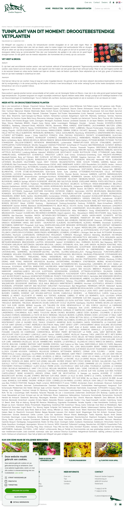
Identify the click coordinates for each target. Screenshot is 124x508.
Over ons (67, 476)
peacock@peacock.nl (104, 496)
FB (110, 2)
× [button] (36, 455)
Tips (65, 479)
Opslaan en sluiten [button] (20, 491)
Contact (67, 484)
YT (120, 504)
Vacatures (67, 481)
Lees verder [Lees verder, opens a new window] (19, 473)
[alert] (20, 479)
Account (113, 2)
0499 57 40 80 (101, 488)
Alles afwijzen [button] (20, 497)
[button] (20, 502)
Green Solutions (41, 504)
